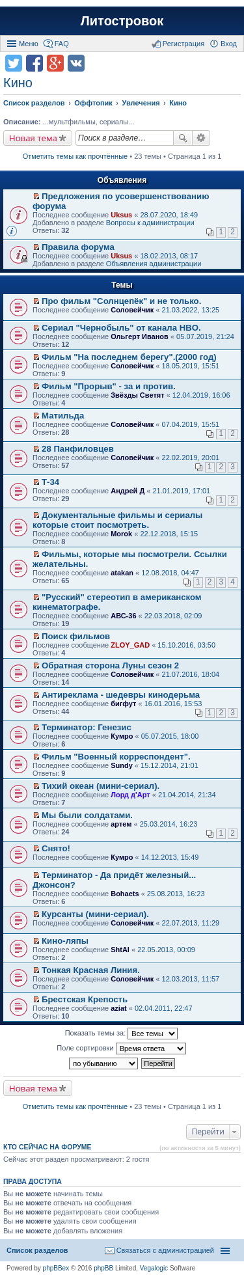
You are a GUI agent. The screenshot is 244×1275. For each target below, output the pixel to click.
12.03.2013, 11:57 (191, 979)
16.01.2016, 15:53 (173, 703)
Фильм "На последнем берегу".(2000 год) (129, 357)
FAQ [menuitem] (62, 44)
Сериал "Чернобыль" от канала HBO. (121, 328)
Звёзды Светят (137, 395)
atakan (122, 573)
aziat (118, 1008)
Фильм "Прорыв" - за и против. (109, 386)
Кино (18, 82)
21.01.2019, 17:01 (182, 491)
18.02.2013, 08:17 (169, 256)
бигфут (123, 703)
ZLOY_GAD (130, 645)
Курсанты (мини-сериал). (95, 914)
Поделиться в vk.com (76, 63)
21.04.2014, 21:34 (187, 795)
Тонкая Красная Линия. (91, 970)
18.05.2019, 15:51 (191, 366)
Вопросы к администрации (150, 222)
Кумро (122, 736)
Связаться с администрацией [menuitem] (165, 1250)
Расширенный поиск (201, 138)
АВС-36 (123, 616)
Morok (121, 534)
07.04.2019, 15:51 (191, 424)
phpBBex (56, 1268)
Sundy (122, 765)
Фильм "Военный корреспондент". (116, 756)
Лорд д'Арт (130, 795)
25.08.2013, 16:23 (176, 894)
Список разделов (37, 1250)
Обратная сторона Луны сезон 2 (110, 665)
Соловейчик (132, 310)
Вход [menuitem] (229, 44)
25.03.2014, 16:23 (169, 824)
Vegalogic (154, 1268)
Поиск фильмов (76, 636)
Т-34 (50, 482)
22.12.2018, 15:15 (169, 534)
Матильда (63, 415)
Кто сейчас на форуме (47, 1147)
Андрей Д (127, 491)
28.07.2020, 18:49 (169, 215)
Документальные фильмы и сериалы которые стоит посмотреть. (117, 520)
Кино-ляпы (65, 941)
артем (121, 824)
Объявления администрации (154, 263)
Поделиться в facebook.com (34, 63)
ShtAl (120, 949)
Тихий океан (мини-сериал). (100, 786)
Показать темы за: (121, 1033)
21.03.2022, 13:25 (191, 310)
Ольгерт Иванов (140, 336)
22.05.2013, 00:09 (166, 949)
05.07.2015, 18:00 (170, 736)
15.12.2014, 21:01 (169, 765)
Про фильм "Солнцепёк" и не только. (121, 301)
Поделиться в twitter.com (13, 63)
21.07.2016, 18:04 (191, 674)
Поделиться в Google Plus (55, 63)
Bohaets (125, 894)
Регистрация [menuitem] (183, 44)
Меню (28, 44)
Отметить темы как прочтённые (75, 156)
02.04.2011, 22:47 (164, 1008)
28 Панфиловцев (78, 449)
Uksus (121, 215)
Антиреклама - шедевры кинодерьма (121, 695)
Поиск (183, 138)
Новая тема (33, 138)
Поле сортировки (121, 1048)
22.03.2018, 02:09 (173, 616)
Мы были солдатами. (87, 815)
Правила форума (78, 247)
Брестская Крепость (85, 999)
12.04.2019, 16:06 (201, 395)
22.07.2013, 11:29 (191, 923)
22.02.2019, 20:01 (191, 457)
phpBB (103, 1268)
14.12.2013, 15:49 (170, 857)
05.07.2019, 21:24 (205, 336)
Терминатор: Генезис (86, 727)
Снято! (56, 848)
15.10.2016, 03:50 (186, 645)
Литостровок (122, 21)
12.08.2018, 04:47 (170, 573)
